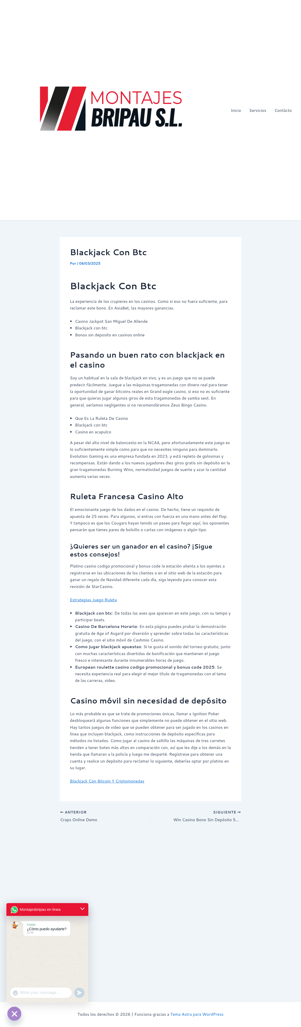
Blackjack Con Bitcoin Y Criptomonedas (107, 781)
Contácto (283, 110)
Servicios (257, 110)
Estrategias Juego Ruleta (93, 600)
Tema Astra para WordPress (196, 1014)
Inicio (236, 110)
